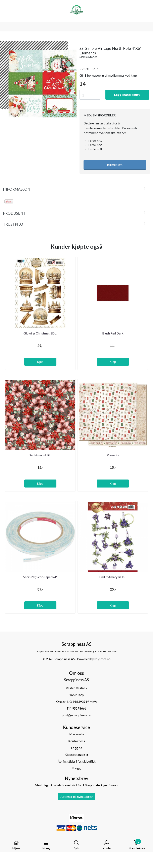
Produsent (14, 213)
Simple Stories (88, 56)
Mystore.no (102, 659)
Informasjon (16, 189)
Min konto (76, 734)
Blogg (76, 768)
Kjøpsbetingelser (76, 754)
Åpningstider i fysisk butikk (77, 761)
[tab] (76, 189)
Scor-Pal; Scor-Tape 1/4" (40, 577)
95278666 (79, 708)
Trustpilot (14, 224)
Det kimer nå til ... (40, 455)
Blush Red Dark (112, 333)
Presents (113, 455)
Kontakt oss (76, 741)
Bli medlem (114, 164)
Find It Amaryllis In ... (113, 577)
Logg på (76, 748)
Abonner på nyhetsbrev (76, 796)
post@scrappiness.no (76, 715)
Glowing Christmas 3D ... (40, 333)
